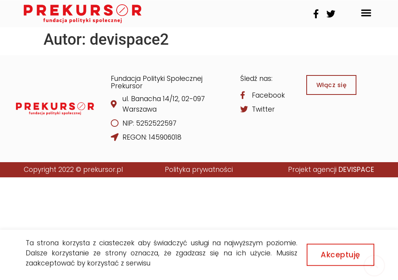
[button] (366, 12)
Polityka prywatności (199, 169)
